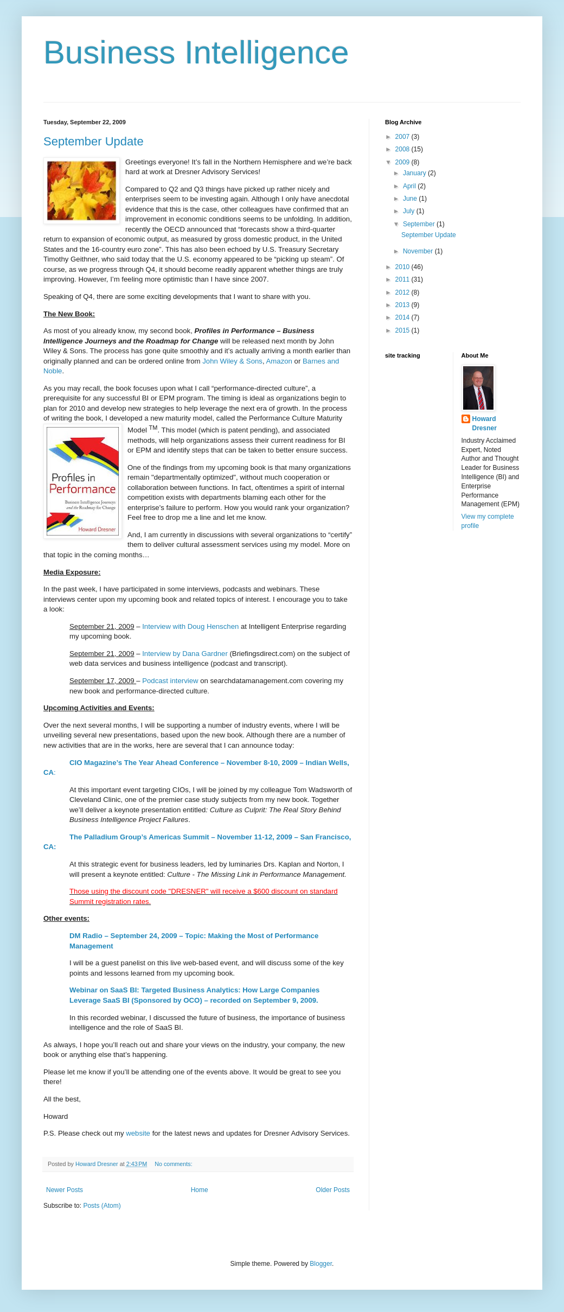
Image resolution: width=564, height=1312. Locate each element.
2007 (403, 137)
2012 (403, 292)
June (411, 198)
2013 (403, 305)
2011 (403, 279)
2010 (403, 267)
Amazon (279, 361)
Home (199, 1190)
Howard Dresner (484, 423)
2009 (403, 162)
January (415, 173)
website (139, 1133)
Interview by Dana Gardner (185, 653)
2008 (403, 149)
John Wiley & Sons (232, 361)
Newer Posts (64, 1190)
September (420, 224)
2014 (403, 317)
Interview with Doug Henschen (190, 626)
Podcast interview (170, 681)
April (410, 186)
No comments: (174, 1164)
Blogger (321, 1264)
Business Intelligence (196, 52)
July (409, 211)
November (419, 251)
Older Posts (333, 1190)
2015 (403, 330)
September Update (93, 141)
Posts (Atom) (101, 1205)
